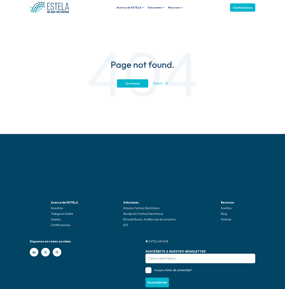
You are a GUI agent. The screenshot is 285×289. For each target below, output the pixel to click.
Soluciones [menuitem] (131, 171)
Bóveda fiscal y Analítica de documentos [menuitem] (149, 188)
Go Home (132, 83)
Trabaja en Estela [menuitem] (62, 182)
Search (160, 83)
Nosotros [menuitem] (57, 176)
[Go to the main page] (49, 7)
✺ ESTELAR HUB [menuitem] (156, 210)
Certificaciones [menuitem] (60, 193)
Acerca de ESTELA (129, 7)
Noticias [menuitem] (226, 188)
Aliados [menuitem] (56, 188)
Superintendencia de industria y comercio (143, 268)
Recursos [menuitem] (227, 171)
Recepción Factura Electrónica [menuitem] (143, 182)
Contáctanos (242, 7)
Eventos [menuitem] (226, 176)
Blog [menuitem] (224, 182)
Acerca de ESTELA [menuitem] (64, 171)
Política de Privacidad (222, 258)
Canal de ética (101, 268)
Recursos (174, 7)
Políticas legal (184, 268)
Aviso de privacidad (178, 238)
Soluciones (155, 7)
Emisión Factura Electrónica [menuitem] (141, 176)
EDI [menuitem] (125, 193)
